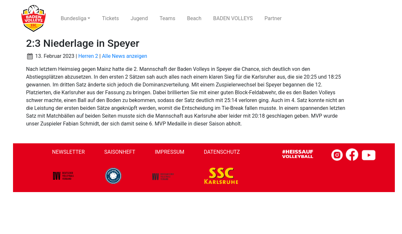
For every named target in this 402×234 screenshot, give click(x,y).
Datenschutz (222, 152)
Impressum (170, 152)
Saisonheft (119, 152)
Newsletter (68, 152)
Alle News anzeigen (124, 56)
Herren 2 (88, 56)
